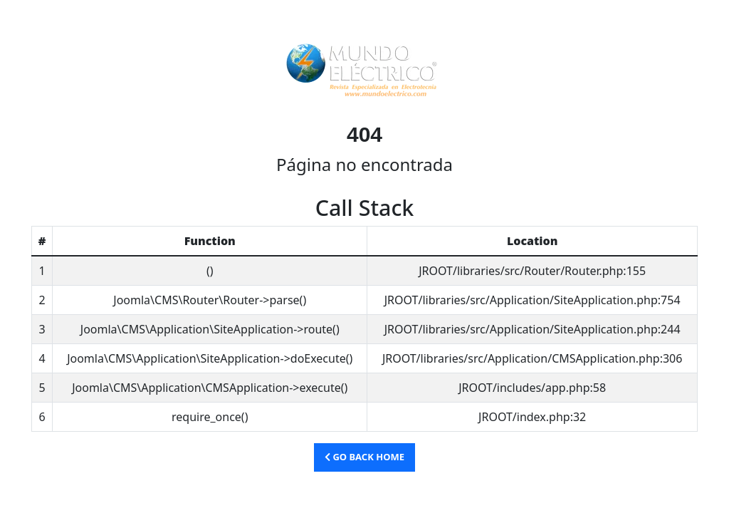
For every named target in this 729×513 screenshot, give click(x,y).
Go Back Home (364, 456)
